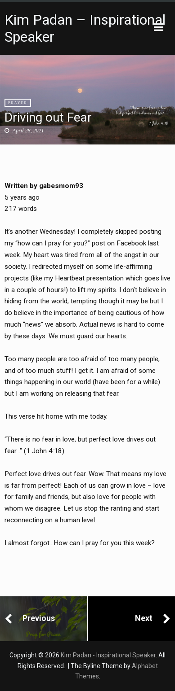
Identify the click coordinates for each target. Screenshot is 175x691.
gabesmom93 (61, 186)
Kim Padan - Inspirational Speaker (108, 655)
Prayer (17, 103)
